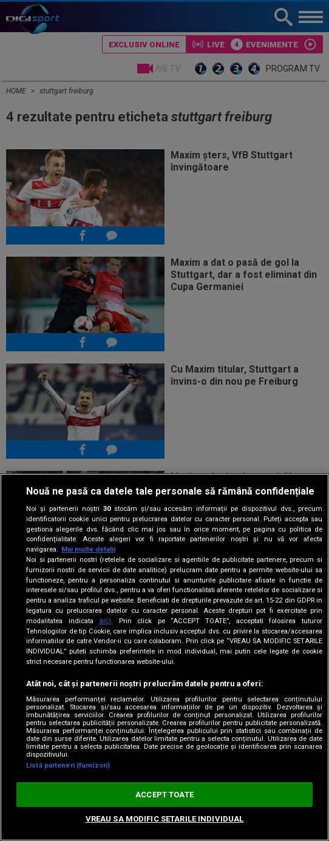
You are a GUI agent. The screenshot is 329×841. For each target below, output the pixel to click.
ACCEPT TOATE (164, 794)
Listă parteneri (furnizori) (68, 765)
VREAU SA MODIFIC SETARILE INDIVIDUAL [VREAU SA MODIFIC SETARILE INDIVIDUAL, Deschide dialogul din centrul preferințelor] (165, 818)
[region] (164, 657)
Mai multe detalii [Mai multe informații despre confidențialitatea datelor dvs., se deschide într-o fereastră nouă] (88, 549)
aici (105, 620)
